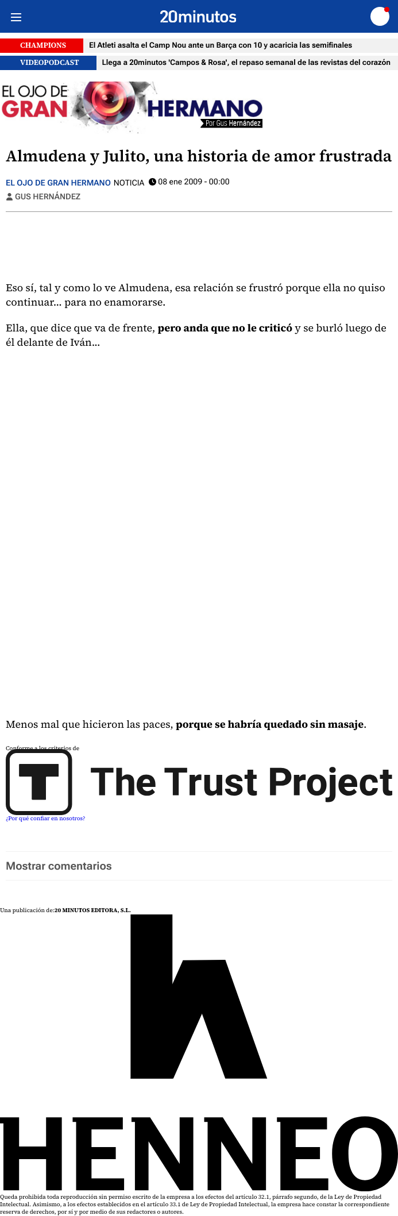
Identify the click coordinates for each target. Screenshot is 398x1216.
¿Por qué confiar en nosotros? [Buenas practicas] (45, 819)
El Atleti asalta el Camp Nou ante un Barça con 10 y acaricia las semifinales (220, 45)
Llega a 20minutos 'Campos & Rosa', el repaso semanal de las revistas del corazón (246, 63)
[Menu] (16, 16)
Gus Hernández (47, 197)
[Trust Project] (199, 813)
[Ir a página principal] (198, 16)
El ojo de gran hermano (58, 183)
